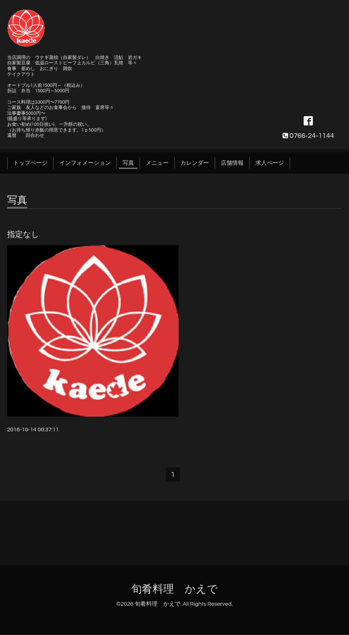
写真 (128, 163)
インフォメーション (85, 163)
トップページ (30, 163)
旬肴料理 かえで (174, 590)
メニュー (157, 163)
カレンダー (194, 163)
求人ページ (269, 163)
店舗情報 (232, 163)
